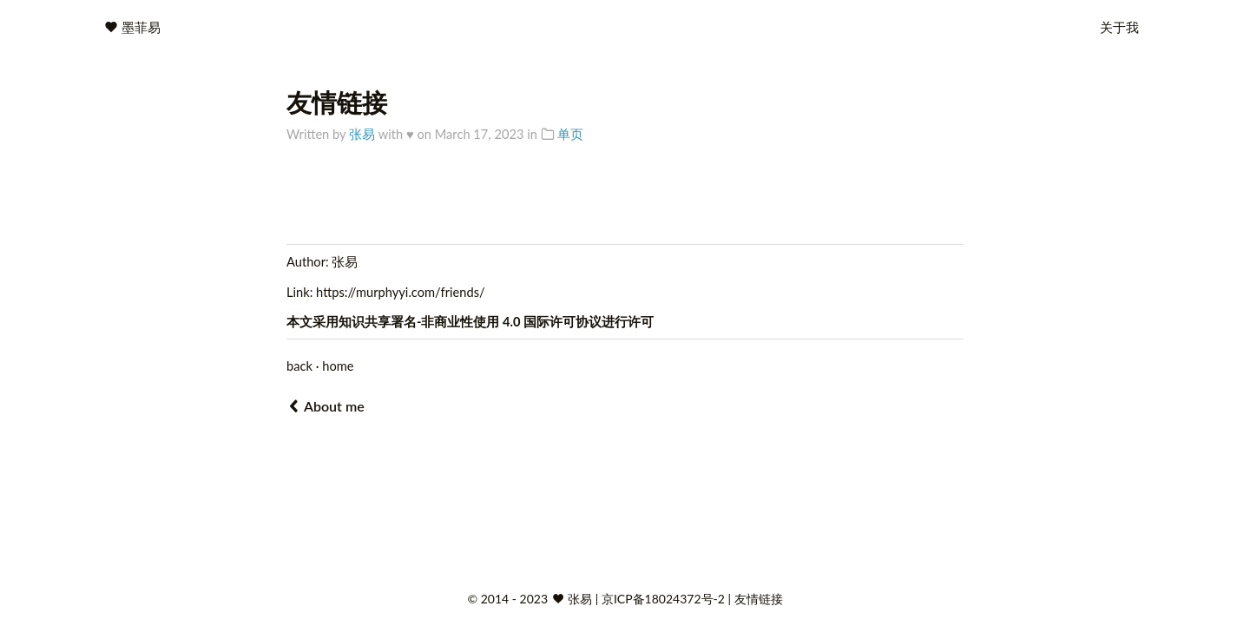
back (299, 366)
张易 (362, 134)
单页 (570, 134)
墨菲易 (141, 27)
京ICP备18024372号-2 (665, 598)
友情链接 (758, 598)
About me (325, 406)
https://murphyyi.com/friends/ (400, 292)
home (337, 366)
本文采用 (312, 321)
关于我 (1119, 27)
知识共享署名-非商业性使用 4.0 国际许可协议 (470, 321)
